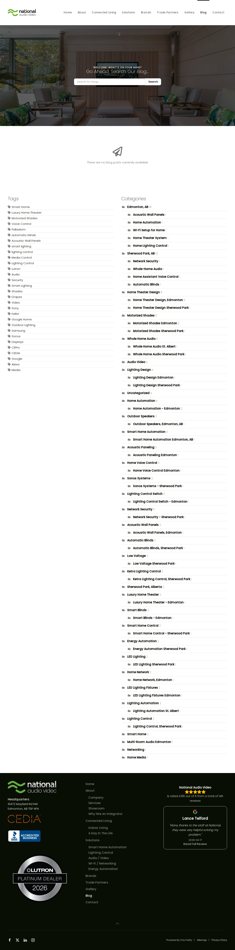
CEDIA (16, 353)
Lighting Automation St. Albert (156, 711)
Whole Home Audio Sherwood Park (158, 354)
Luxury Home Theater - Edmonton (158, 602)
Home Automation (147, 222)
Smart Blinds (137, 610)
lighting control (22, 252)
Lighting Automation (143, 703)
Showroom (96, 808)
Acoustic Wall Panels (26, 241)
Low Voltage (136, 556)
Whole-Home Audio (147, 269)
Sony (15, 308)
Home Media (136, 757)
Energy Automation (142, 641)
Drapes (17, 297)
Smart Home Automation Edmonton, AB (163, 439)
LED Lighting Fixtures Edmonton (156, 695)
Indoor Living (98, 828)
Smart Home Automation (146, 432)
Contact (218, 12)
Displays (17, 342)
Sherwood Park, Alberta (144, 587)
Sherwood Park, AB (141, 253)
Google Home (22, 319)
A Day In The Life (100, 833)
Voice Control (21, 224)
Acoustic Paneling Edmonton (155, 455)
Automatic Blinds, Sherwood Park (158, 548)
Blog (203, 12)
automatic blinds (24, 235)
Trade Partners (168, 12)
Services (94, 803)
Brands (146, 12)
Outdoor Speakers (141, 416)
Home (68, 12)
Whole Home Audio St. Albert (154, 346)
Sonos (16, 336)
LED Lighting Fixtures (142, 688)
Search (153, 82)
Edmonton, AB (137, 207)
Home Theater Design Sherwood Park (161, 308)
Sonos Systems (138, 478)
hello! (15, 314)
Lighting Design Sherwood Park (156, 385)
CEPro (16, 347)
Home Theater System (150, 238)
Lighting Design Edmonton (153, 377)
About (90, 791)
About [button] (82, 12)
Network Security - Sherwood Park (158, 517)
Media (16, 370)
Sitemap (202, 940)
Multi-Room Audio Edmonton (149, 742)
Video (16, 302)
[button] (117, 924)
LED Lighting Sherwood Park (153, 664)
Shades (17, 291)
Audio (16, 274)
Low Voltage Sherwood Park (154, 564)
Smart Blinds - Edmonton (152, 618)
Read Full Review (195, 844)
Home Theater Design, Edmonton (158, 300)
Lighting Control (23, 263)
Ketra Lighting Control (144, 571)
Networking (135, 750)
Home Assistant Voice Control (155, 277)
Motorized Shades (24, 218)
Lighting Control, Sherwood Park (157, 726)
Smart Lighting (22, 286)
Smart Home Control (142, 626)
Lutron (16, 269)
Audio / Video (98, 858)
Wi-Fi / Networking (102, 863)
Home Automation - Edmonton (156, 408)
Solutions (93, 840)
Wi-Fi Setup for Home (149, 230)
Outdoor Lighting (23, 325)
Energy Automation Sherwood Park (159, 649)
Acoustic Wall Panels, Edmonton (157, 533)
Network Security (145, 261)
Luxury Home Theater (26, 213)
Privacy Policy (219, 940)
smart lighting (21, 246)
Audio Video (136, 362)
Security (17, 280)
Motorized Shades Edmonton (155, 323)
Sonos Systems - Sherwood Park (157, 486)
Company (96, 798)
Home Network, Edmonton (152, 680)
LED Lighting (136, 657)
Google (17, 359)
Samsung (18, 331)
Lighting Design (139, 370)
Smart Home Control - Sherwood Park (161, 633)
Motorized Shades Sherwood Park (158, 331)
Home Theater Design (143, 292)
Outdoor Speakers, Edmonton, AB (158, 424)
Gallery (189, 12)
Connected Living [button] (104, 12)
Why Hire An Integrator (105, 814)
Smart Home (21, 207)
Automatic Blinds (146, 284)
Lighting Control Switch (144, 494)
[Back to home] (22, 12)
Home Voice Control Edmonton (156, 471)
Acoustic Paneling (140, 447)
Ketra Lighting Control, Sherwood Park (161, 579)
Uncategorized (138, 393)
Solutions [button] (128, 12)
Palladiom (19, 229)
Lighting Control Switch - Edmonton (160, 502)
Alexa (15, 364)
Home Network (138, 672)
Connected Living (99, 821)
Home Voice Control (142, 463)
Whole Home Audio (141, 339)
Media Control (22, 257)
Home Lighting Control (150, 246)
